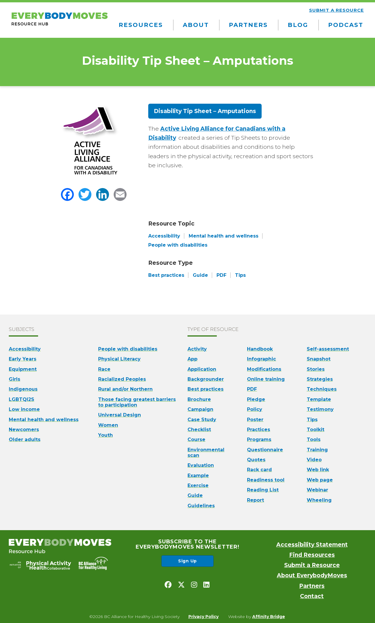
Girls (14, 379)
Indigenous (23, 389)
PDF (252, 389)
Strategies (320, 379)
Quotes (256, 459)
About (196, 24)
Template (319, 399)
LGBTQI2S (21, 399)
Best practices (206, 389)
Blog (298, 24)
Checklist (199, 429)
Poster (255, 419)
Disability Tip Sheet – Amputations (205, 111)
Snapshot (318, 359)
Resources (141, 24)
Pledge (256, 399)
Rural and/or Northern (125, 389)
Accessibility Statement (312, 544)
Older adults (24, 439)
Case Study (202, 419)
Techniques (322, 389)
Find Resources (312, 555)
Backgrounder (206, 379)
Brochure (199, 399)
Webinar (317, 490)
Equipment (23, 369)
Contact (312, 596)
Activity (197, 349)
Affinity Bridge (268, 616)
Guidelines (201, 505)
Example (198, 475)
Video (314, 459)
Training (317, 450)
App (192, 359)
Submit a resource (336, 10)
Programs (259, 439)
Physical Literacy (119, 359)
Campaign (200, 409)
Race (104, 369)
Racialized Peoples (122, 379)
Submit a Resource (312, 565)
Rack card (259, 469)
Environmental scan (206, 452)
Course (196, 439)
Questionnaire (265, 450)
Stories (316, 369)
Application (202, 369)
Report (255, 500)
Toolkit (315, 429)
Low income (24, 409)
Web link (318, 469)
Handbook (260, 349)
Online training (266, 379)
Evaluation (201, 465)
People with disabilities (127, 349)
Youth (105, 435)
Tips (312, 419)
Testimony (320, 409)
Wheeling (319, 500)
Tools (314, 439)
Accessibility (25, 349)
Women (108, 425)
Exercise (198, 485)
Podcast (345, 24)
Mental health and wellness (44, 419)
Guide (195, 495)
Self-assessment (328, 349)
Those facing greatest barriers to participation (137, 402)
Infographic (261, 359)
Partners (248, 24)
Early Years (22, 359)
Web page (320, 480)
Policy (254, 409)
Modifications (264, 369)
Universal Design (119, 415)
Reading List (263, 490)
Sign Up (187, 561)
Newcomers (24, 429)
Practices (258, 429)
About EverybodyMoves (312, 575)
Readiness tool (265, 480)
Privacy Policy (203, 616)
